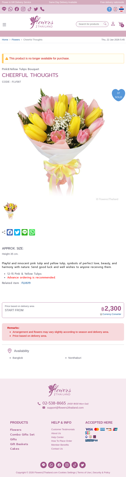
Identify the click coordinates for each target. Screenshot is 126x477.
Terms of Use (84, 472)
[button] (121, 23)
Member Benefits (60, 444)
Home (5, 39)
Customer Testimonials (63, 429)
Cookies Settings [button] (67, 472)
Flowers (16, 39)
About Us (56, 433)
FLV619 (26, 283)
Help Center (57, 437)
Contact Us (57, 448)
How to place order (61, 441)
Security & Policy (101, 472)
